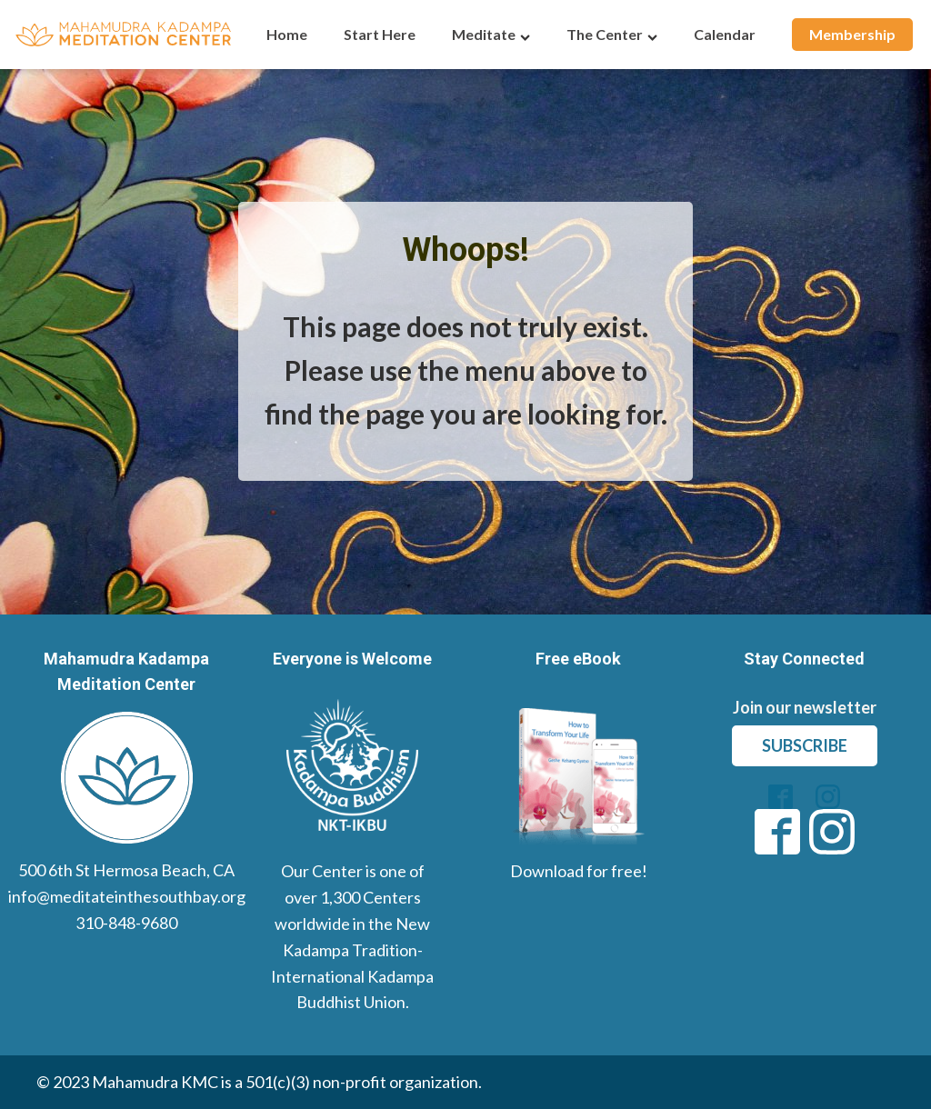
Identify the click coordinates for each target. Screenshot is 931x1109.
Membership (852, 34)
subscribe (804, 745)
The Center (611, 34)
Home (286, 34)
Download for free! (578, 871)
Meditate (491, 34)
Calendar (725, 34)
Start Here (379, 34)
